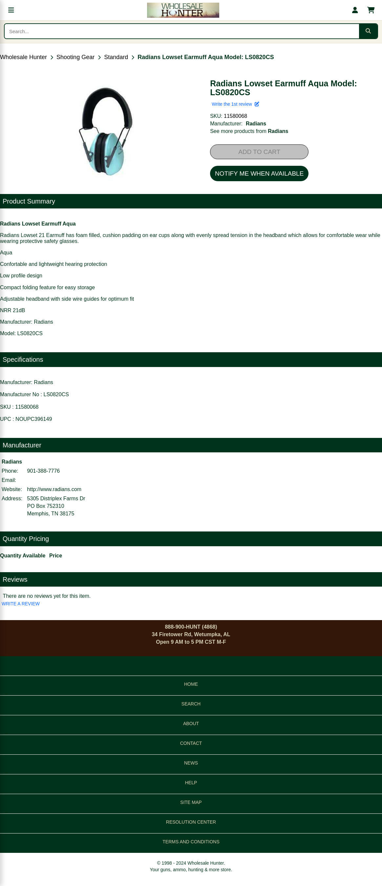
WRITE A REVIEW (21, 603)
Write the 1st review (235, 104)
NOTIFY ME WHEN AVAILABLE (259, 173)
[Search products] (182, 31)
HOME (191, 684)
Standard (116, 57)
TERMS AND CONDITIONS (190, 841)
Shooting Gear (75, 57)
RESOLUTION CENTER (191, 822)
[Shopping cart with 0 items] (371, 10)
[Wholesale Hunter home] (183, 10)
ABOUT (191, 723)
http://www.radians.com (54, 489)
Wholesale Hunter (23, 57)
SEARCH (191, 703)
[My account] (355, 10)
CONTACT (191, 743)
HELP (191, 782)
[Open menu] (11, 10)
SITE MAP (191, 802)
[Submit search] (368, 31)
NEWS (191, 763)
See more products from (249, 131)
